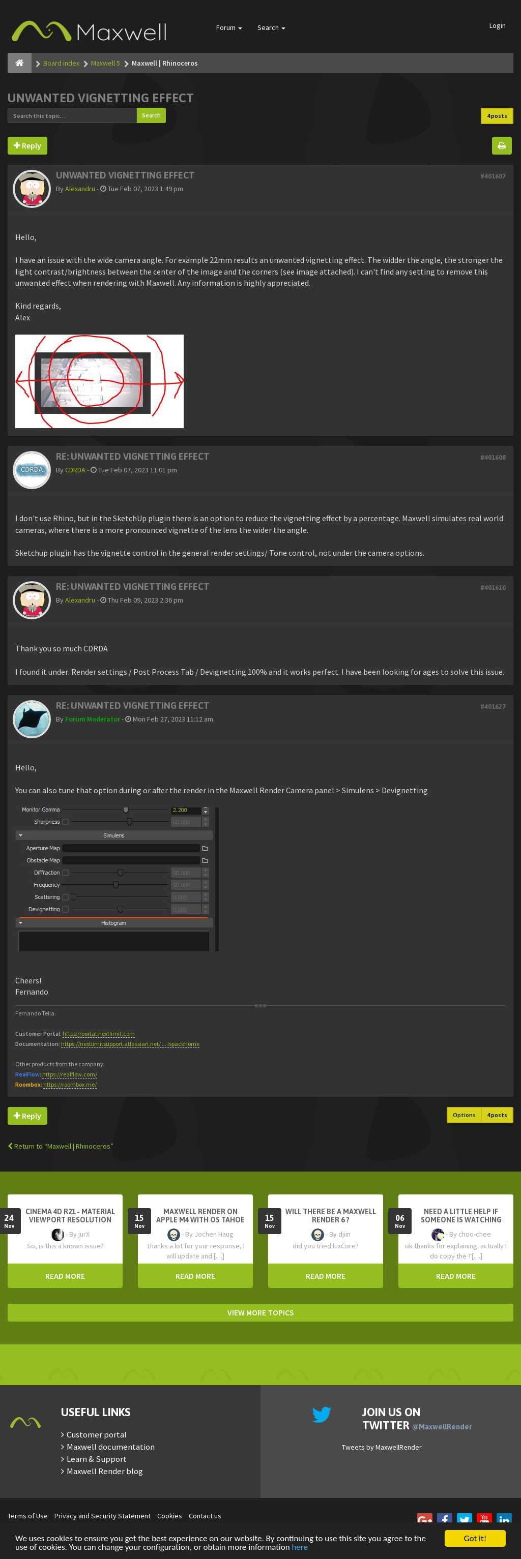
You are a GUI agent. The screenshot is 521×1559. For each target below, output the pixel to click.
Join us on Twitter (417, 1418)
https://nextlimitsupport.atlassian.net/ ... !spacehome (130, 1043)
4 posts (497, 115)
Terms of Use (28, 1515)
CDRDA (75, 469)
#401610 (493, 587)
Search (271, 27)
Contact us (205, 1515)
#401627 (493, 706)
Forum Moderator (92, 719)
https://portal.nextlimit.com (99, 1033)
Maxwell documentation (111, 1446)
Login (497, 25)
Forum (229, 27)
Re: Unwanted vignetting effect (133, 456)
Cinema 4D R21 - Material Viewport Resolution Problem (70, 1220)
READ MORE (65, 1276)
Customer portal (97, 1434)
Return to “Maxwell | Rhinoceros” (60, 1146)
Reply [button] (27, 145)
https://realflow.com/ (69, 1074)
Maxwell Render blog (105, 1471)
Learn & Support (97, 1458)
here (300, 1547)
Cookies (169, 1515)
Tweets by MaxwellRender (382, 1447)
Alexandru (80, 188)
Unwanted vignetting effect (101, 98)
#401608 (493, 457)
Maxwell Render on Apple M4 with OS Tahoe (200, 1216)
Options (464, 1115)
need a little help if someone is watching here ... (461, 1220)
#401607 (493, 176)
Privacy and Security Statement (102, 1515)
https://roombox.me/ (70, 1084)
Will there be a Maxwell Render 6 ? (330, 1216)
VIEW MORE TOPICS (260, 1312)
